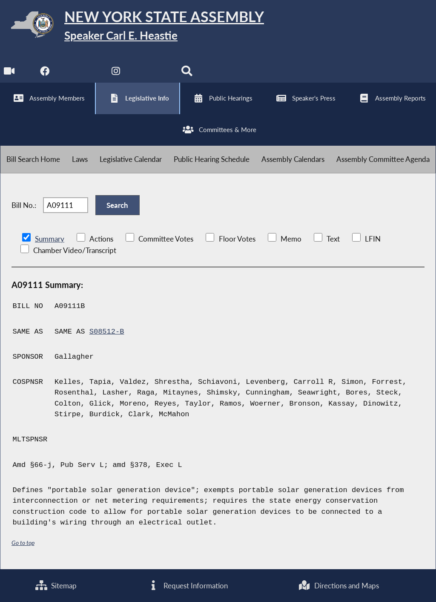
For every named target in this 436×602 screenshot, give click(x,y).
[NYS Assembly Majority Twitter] (80, 73)
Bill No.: (23, 205)
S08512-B (106, 332)
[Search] (186, 73)
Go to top (22, 542)
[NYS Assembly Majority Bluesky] (151, 73)
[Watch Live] (9, 73)
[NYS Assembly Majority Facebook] (44, 73)
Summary (49, 238)
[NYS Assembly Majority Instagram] (116, 73)
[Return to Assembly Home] (132, 26)
